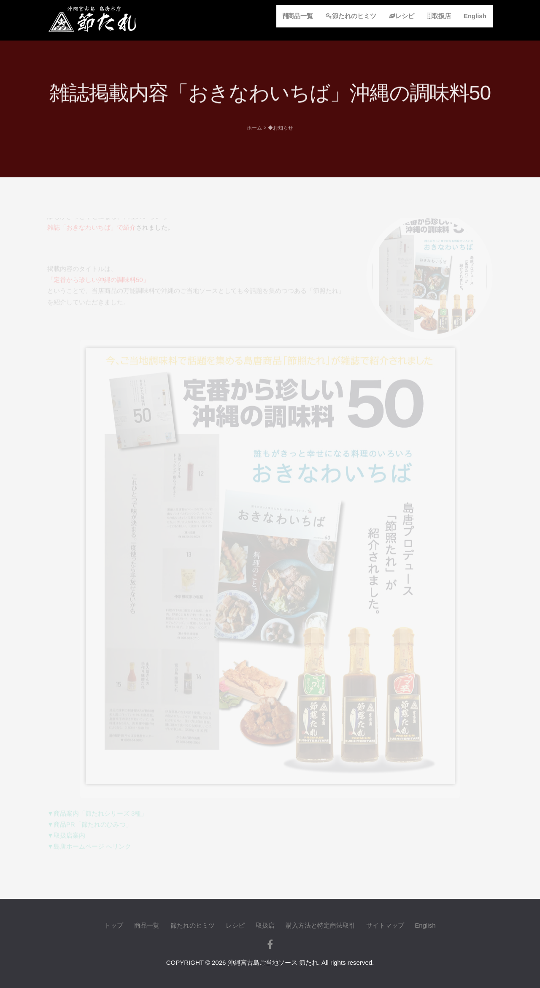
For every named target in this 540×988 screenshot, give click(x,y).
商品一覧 (298, 15)
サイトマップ (385, 925)
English (475, 15)
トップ (113, 925)
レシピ (401, 15)
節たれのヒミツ (351, 15)
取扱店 (439, 15)
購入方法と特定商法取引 (320, 925)
